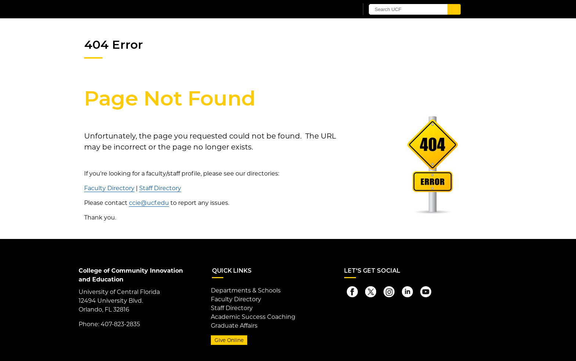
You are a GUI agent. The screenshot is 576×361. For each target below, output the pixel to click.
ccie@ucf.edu (149, 202)
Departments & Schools (246, 290)
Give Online (229, 340)
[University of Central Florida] (169, 9)
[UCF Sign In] (335, 9)
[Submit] (454, 9)
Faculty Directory (109, 188)
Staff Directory (160, 188)
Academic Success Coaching (253, 316)
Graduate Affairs (234, 325)
